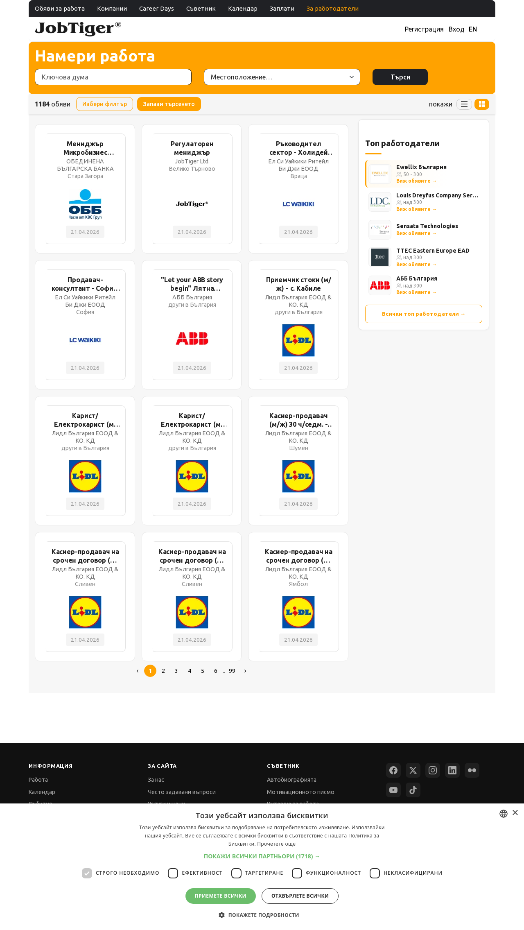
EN (473, 29)
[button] (262, 856)
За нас (156, 779)
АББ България (416, 278)
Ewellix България (421, 167)
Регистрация (424, 29)
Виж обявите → (416, 180)
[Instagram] (432, 770)
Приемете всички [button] (220, 895)
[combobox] (503, 814)
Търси (400, 77)
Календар (242, 8)
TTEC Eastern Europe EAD (433, 250)
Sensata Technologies (427, 226)
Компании (112, 8)
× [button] (515, 813)
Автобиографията (291, 779)
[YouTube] (393, 790)
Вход (457, 29)
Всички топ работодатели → (424, 313)
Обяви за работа (60, 8)
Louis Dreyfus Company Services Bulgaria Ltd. (437, 195)
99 (232, 671)
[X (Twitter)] (413, 770)
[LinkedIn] (452, 770)
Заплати (282, 8)
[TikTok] (413, 790)
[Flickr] (472, 770)
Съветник (201, 8)
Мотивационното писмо (300, 792)
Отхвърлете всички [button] (300, 895)
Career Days (156, 8)
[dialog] (262, 866)
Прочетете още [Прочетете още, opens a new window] (276, 843)
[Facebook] (393, 770)
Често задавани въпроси (182, 792)
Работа (38, 779)
